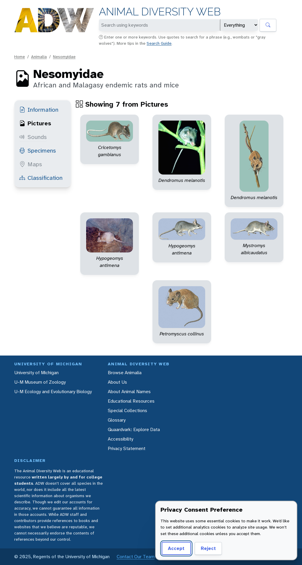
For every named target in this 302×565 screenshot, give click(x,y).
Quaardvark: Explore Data (134, 429)
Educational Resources (131, 401)
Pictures (35, 123)
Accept (175, 548)
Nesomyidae (64, 56)
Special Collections (127, 410)
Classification (40, 177)
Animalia (39, 56)
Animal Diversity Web (160, 11)
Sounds (33, 136)
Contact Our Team (136, 556)
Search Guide (159, 43)
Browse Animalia (125, 372)
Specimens (37, 150)
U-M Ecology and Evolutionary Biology (53, 391)
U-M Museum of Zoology (40, 382)
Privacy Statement (126, 448)
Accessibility (120, 439)
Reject (206, 548)
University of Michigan (36, 372)
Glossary (117, 420)
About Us (117, 382)
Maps (30, 164)
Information (38, 109)
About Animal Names (129, 391)
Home (19, 56)
